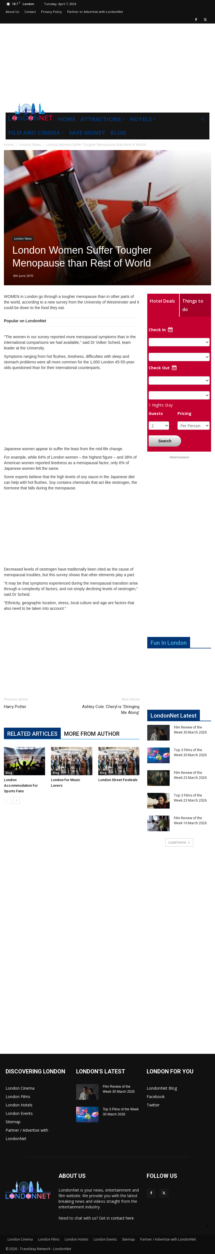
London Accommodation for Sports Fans (21, 785)
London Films (18, 1096)
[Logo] (30, 122)
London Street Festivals (117, 780)
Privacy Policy (51, 12)
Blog (118, 132)
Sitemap (13, 1121)
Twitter (153, 1105)
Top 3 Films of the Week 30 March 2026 (190, 752)
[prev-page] (7, 800)
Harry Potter (15, 706)
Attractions (102, 119)
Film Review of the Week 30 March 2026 (190, 730)
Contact (30, 12)
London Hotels (19, 1105)
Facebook (156, 1096)
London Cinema (20, 1088)
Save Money (87, 132)
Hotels (143, 119)
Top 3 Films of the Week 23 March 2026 (190, 798)
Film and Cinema (36, 132)
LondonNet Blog (162, 1088)
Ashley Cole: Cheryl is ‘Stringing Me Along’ (110, 709)
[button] (202, 119)
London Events (19, 1113)
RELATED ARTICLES (32, 733)
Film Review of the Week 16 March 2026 (190, 820)
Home (66, 119)
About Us (12, 12)
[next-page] (16, 800)
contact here (122, 1218)
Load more (179, 842)
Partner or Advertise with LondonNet (95, 12)
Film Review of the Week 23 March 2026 (190, 775)
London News (30, 144)
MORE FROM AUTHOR (92, 733)
